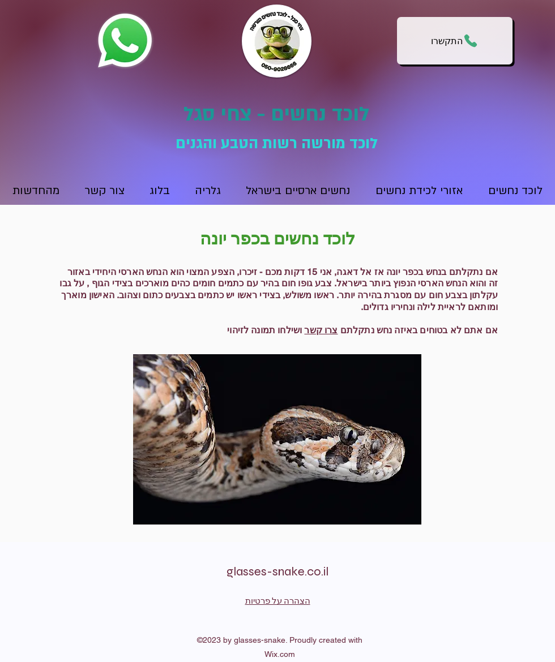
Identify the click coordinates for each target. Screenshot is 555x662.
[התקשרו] (455, 41)
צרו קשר (321, 330)
